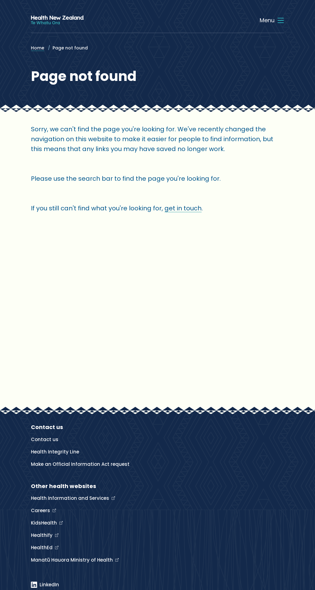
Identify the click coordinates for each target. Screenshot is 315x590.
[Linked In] (45, 584)
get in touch (183, 208)
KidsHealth (44, 523)
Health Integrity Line (55, 452)
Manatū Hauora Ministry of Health (72, 560)
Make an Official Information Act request (80, 464)
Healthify (42, 535)
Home (37, 48)
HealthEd (42, 547)
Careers (41, 510)
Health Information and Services (70, 498)
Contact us (44, 439)
